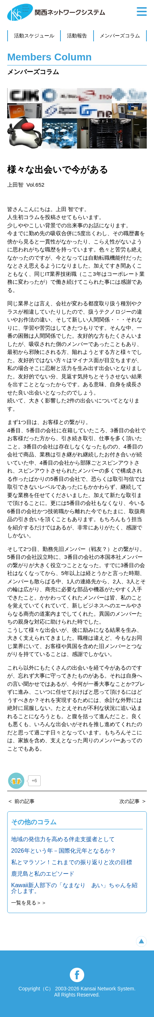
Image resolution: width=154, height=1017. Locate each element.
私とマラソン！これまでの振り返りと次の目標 (71, 862)
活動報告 (77, 35)
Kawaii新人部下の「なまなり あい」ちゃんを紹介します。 (74, 888)
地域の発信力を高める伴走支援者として (63, 839)
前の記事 (24, 801)
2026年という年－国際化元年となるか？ (63, 851)
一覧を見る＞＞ (28, 903)
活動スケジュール (34, 35)
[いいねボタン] (16, 780)
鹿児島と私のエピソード (42, 874)
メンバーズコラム (120, 35)
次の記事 (129, 801)
